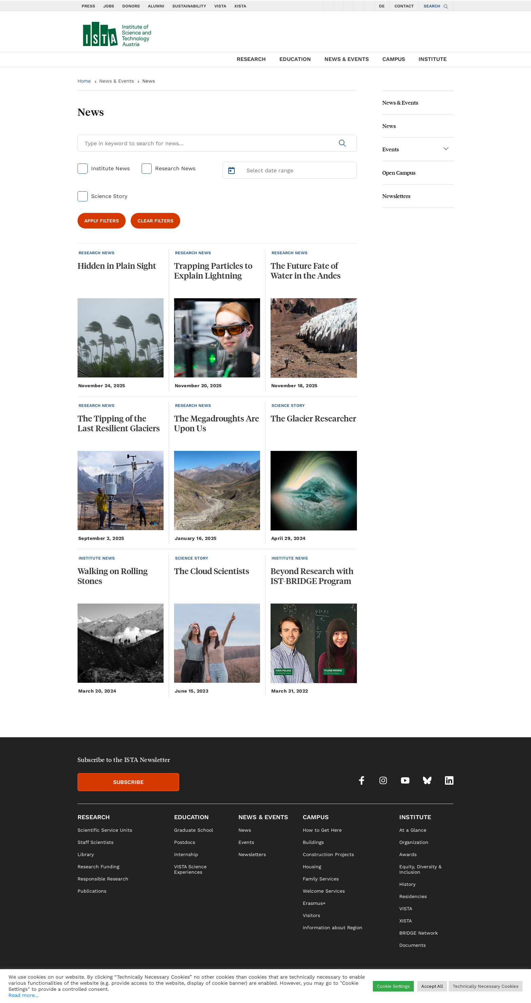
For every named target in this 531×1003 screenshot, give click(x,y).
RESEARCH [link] (94, 817)
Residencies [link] (413, 896)
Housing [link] (312, 866)
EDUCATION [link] (191, 817)
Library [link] (86, 854)
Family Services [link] (321, 878)
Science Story (109, 196)
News (148, 81)
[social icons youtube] (349, 5)
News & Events (116, 81)
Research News (175, 168)
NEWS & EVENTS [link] (263, 817)
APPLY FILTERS (101, 220)
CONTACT (404, 6)
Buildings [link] (313, 842)
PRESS (88, 6)
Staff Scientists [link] (95, 842)
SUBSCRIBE (128, 782)
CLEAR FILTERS (155, 220)
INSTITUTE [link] (415, 817)
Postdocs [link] (184, 842)
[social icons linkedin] (369, 5)
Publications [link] (92, 891)
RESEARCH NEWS (96, 252)
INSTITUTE (433, 59)
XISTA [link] (405, 920)
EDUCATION (295, 59)
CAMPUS (393, 59)
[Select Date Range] (289, 170)
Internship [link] (186, 854)
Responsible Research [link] (103, 878)
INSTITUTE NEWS (97, 558)
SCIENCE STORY (288, 405)
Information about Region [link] (332, 927)
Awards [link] (408, 854)
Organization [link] (413, 842)
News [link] (244, 830)
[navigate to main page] (116, 32)
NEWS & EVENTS (346, 59)
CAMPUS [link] (316, 817)
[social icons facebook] (328, 5)
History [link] (407, 884)
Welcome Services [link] (324, 891)
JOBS (108, 6)
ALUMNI (156, 6)
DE (382, 6)
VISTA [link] (405, 908)
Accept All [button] (432, 986)
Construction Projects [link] (328, 854)
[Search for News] (217, 143)
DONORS (131, 6)
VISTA (220, 6)
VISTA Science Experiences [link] (190, 869)
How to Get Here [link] (322, 830)
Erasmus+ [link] (314, 903)
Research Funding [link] (98, 866)
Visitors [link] (311, 915)
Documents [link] (412, 945)
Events (390, 149)
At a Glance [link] (412, 830)
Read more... (23, 995)
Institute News (110, 168)
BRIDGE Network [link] (418, 933)
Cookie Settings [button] (393, 986)
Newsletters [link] (252, 854)
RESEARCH (251, 59)
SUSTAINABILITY (189, 6)
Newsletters (396, 195)
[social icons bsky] (359, 5)
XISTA (240, 6)
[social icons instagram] (338, 5)
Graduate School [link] (193, 830)
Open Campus (399, 172)
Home (84, 81)
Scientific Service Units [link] (105, 830)
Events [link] (246, 842)
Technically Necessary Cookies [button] (485, 986)
